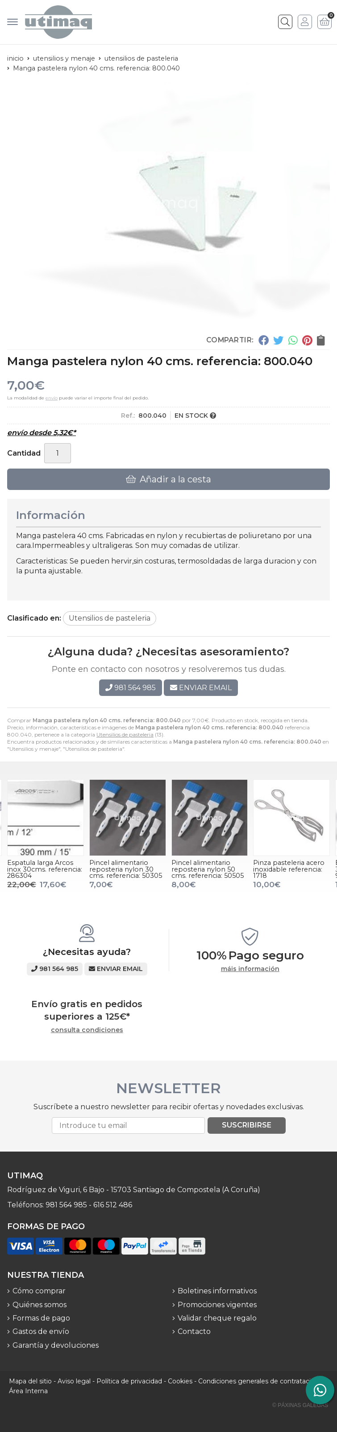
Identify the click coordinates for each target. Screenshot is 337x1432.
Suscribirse (246, 1125)
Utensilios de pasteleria (125, 734)
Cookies (180, 1381)
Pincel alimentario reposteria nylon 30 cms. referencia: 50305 (125, 869)
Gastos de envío (40, 1331)
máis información (250, 969)
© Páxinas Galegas (300, 1405)
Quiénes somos (39, 1304)
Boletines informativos (217, 1291)
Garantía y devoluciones (55, 1345)
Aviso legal (74, 1381)
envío (52, 398)
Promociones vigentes (217, 1304)
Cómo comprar (39, 1291)
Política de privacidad (129, 1381)
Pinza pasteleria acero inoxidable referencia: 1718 (289, 869)
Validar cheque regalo (217, 1318)
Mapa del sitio (30, 1381)
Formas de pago (41, 1318)
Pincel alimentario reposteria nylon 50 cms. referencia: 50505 (207, 869)
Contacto (194, 1331)
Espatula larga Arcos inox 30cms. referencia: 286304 (44, 869)
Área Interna (28, 1391)
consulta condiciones (87, 1030)
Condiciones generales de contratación (258, 1381)
